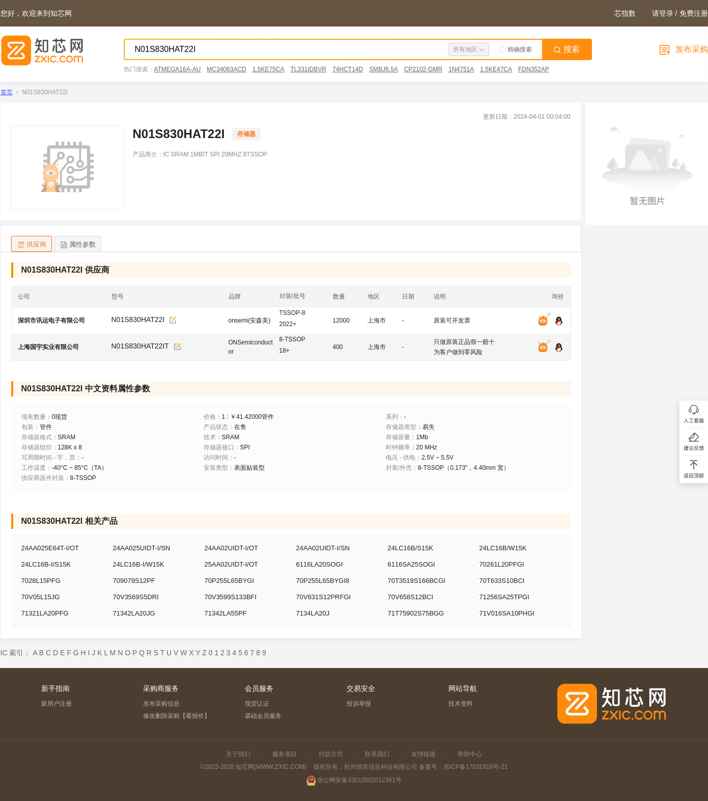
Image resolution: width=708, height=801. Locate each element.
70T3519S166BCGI (416, 580)
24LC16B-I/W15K (138, 564)
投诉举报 (359, 703)
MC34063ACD (226, 69)
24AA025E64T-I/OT (50, 548)
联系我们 (377, 754)
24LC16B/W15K (503, 548)
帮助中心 (470, 754)
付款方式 (331, 754)
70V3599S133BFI (231, 597)
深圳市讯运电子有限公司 (51, 320)
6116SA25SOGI (411, 564)
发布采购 (682, 49)
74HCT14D (347, 69)
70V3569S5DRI (136, 597)
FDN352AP (533, 69)
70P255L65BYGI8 (323, 580)
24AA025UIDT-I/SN (142, 548)
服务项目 (284, 754)
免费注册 (693, 13)
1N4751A (461, 69)
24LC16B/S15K (411, 548)
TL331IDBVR (308, 69)
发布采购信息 (161, 703)
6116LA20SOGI (319, 564)
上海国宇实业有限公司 (48, 347)
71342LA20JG (134, 613)
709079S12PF (134, 580)
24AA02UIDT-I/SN (323, 548)
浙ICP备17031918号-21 (475, 766)
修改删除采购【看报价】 (176, 715)
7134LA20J (313, 613)
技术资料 (460, 703)
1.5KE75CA (268, 69)
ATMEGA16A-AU (177, 69)
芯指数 (625, 13)
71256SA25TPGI (504, 597)
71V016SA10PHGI (506, 613)
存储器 (246, 134)
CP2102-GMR (423, 69)
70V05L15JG (40, 597)
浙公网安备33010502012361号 (359, 780)
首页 (7, 92)
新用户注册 (56, 703)
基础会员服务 (263, 715)
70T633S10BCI (502, 580)
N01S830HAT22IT (140, 346)
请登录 (662, 13)
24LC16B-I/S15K (46, 564)
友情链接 (423, 754)
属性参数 (78, 245)
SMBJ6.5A (383, 69)
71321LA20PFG (45, 613)
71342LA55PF (226, 613)
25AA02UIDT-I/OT (231, 564)
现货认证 (257, 703)
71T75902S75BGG (416, 613)
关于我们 (238, 754)
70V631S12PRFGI (323, 597)
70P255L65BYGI (229, 580)
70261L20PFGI (501, 564)
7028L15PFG (41, 580)
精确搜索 (515, 49)
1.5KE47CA (496, 69)
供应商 (31, 245)
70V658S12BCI (411, 597)
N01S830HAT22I (138, 319)
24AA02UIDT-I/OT (231, 548)
